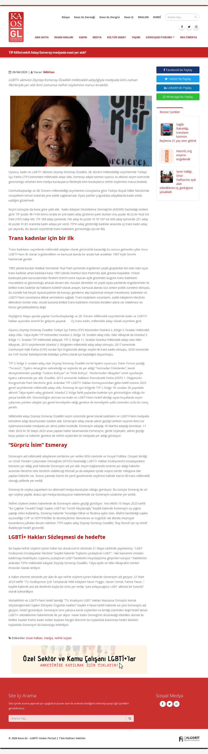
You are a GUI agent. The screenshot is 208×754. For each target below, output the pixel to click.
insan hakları (63, 37)
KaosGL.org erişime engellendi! (184, 155)
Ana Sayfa (42, 37)
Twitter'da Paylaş (178, 79)
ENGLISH (143, 17)
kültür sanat (116, 37)
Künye (66, 17)
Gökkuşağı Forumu (159, 37)
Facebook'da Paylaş (178, 70)
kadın (83, 37)
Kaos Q (128, 17)
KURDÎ (157, 17)
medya (97, 37)
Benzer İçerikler (170, 112)
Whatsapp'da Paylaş (178, 97)
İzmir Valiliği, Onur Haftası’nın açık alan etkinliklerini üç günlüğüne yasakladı (178, 182)
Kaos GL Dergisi (110, 17)
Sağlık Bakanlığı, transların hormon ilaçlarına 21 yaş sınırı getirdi (178, 132)
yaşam (136, 37)
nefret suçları (63, 638)
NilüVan (48, 72)
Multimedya (188, 37)
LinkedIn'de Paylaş (178, 88)
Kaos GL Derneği (84, 17)
